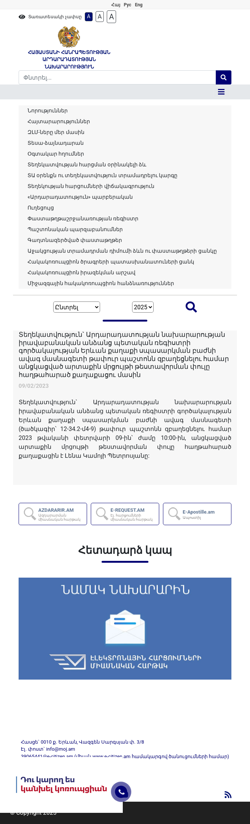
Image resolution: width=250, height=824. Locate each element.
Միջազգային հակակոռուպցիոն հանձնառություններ (101, 283)
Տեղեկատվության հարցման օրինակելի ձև (87, 164)
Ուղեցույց (41, 208)
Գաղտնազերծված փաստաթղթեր (75, 240)
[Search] (117, 77)
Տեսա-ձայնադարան (56, 143)
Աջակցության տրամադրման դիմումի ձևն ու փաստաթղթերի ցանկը (122, 251)
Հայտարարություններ (59, 121)
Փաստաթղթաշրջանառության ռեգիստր (83, 218)
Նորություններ (48, 111)
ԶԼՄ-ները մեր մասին (56, 132)
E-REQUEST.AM (134, 514)
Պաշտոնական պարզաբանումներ (75, 229)
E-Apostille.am (199, 514)
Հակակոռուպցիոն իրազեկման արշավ (81, 272)
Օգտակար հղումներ (56, 154)
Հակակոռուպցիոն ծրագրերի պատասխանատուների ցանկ (111, 262)
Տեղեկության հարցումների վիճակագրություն (91, 186)
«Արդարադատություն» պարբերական (80, 197)
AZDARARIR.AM (62, 514)
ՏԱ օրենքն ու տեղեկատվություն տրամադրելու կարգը (102, 175)
